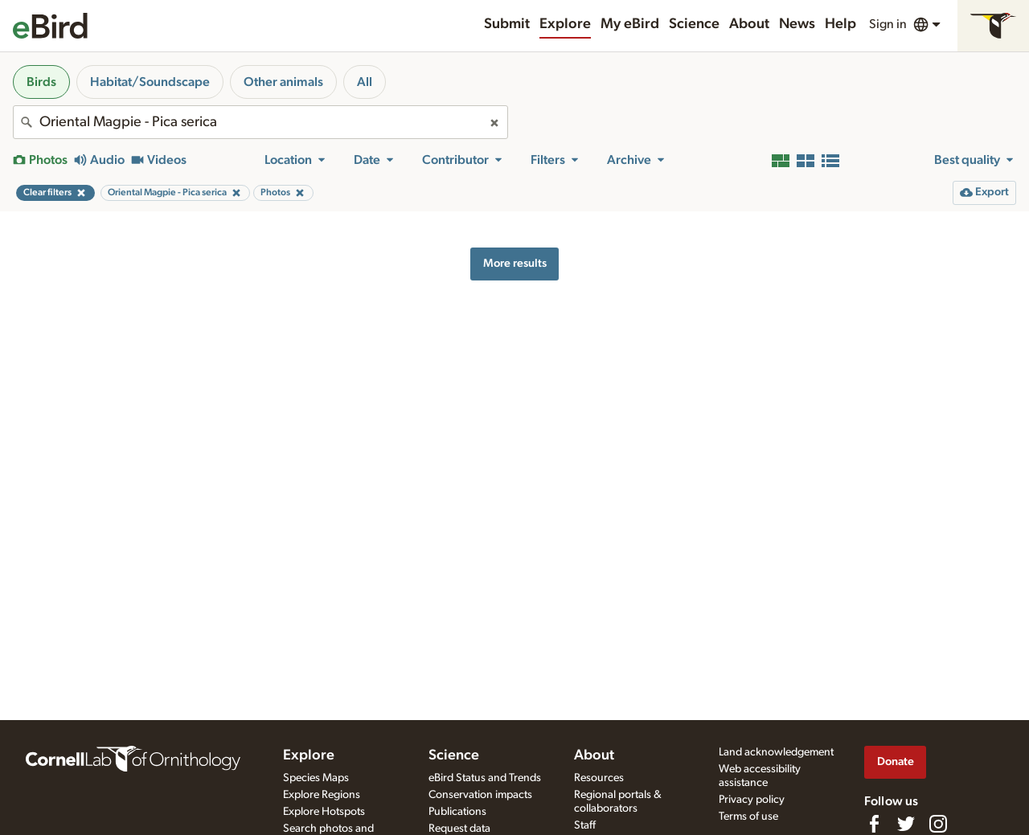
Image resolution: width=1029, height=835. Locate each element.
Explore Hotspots (324, 811)
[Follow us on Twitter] (906, 823)
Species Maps (316, 778)
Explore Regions (321, 794)
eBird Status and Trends (484, 778)
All (364, 82)
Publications (457, 811)
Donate (895, 761)
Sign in (888, 24)
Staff (585, 825)
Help (840, 24)
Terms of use (748, 816)
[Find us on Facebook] (873, 823)
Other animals (283, 82)
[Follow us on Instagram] (938, 823)
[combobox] (260, 122)
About (749, 24)
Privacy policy (752, 799)
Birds (41, 82)
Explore (565, 24)
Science (694, 24)
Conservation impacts (480, 794)
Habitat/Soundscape (150, 82)
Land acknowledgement (776, 752)
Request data (459, 828)
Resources (599, 778)
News (797, 24)
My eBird (630, 24)
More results (515, 263)
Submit (507, 24)
